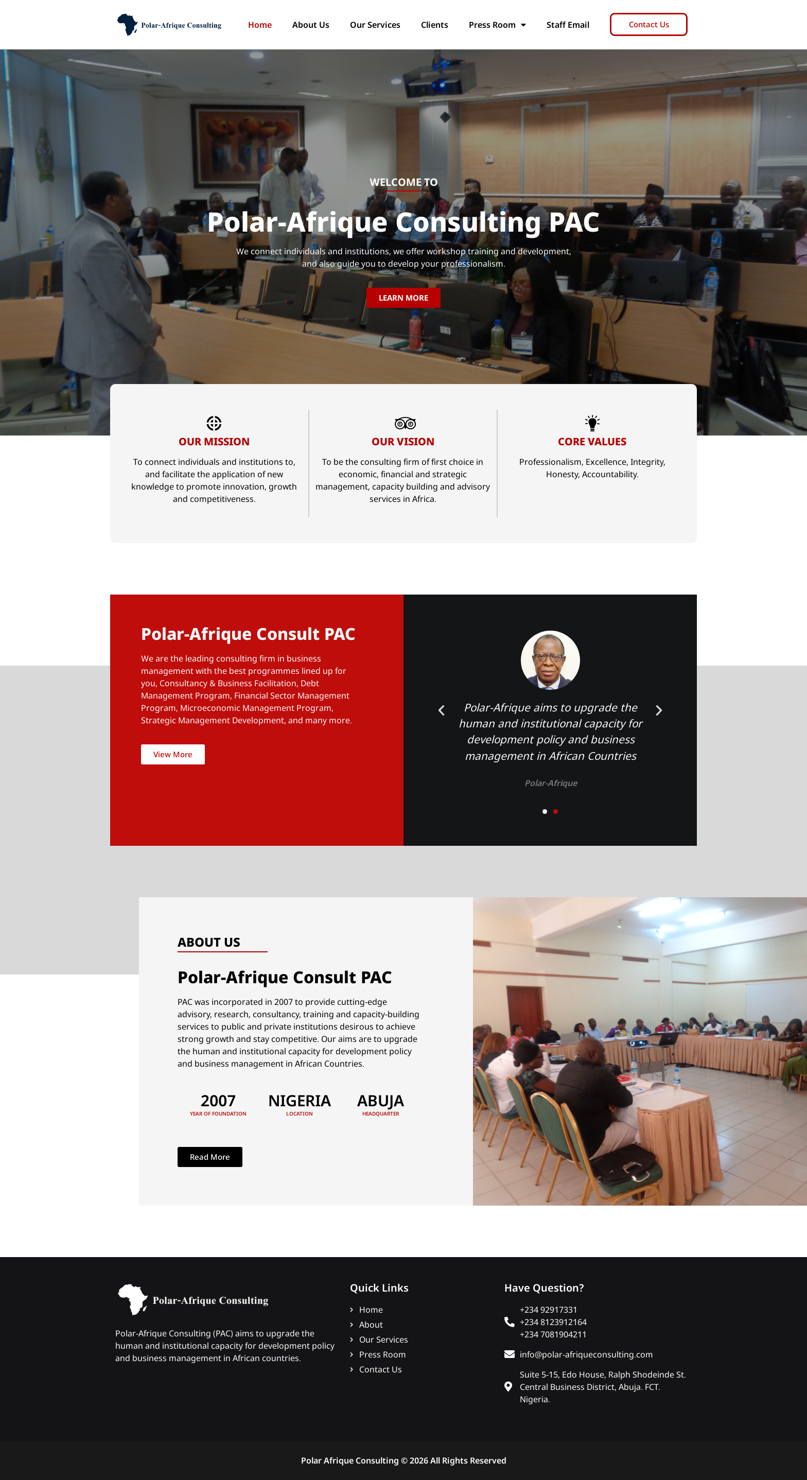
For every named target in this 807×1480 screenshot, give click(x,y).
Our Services (375, 24)
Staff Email (568, 24)
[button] (441, 710)
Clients (434, 24)
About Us (310, 24)
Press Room (497, 24)
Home (260, 24)
